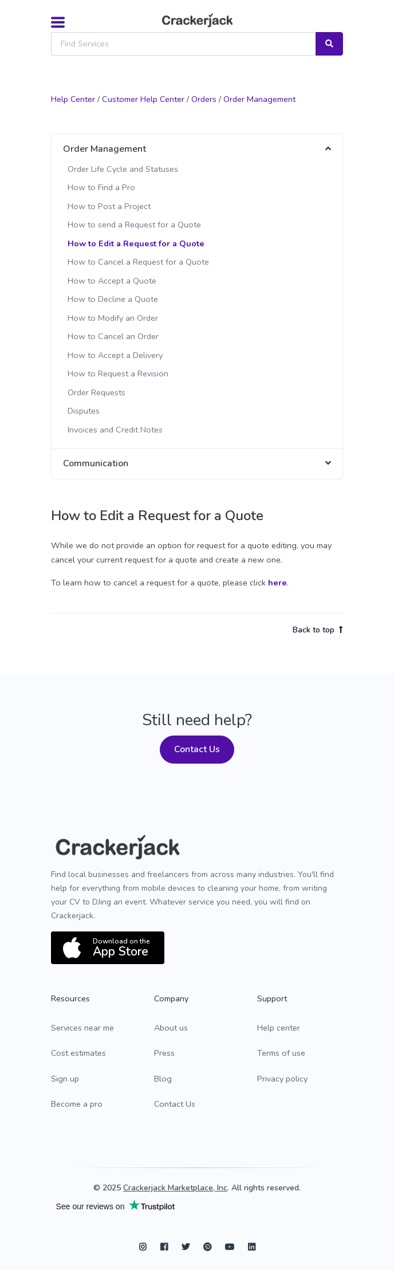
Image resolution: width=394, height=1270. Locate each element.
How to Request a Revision (118, 373)
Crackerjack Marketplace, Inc (175, 1187)
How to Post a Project (109, 206)
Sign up (65, 1078)
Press (164, 1053)
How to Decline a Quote (113, 299)
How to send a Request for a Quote (134, 224)
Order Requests (96, 392)
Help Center (73, 99)
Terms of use (281, 1053)
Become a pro (77, 1104)
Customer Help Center (143, 99)
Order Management (259, 99)
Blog (163, 1078)
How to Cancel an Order (113, 336)
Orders (203, 99)
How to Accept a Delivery (115, 355)
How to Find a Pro (101, 187)
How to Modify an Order (113, 318)
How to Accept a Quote (112, 280)
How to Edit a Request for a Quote (136, 243)
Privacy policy (282, 1078)
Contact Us (197, 749)
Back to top (318, 629)
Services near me (82, 1027)
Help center (278, 1027)
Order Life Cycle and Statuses (123, 169)
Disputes (84, 410)
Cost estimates (78, 1053)
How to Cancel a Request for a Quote (138, 262)
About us (171, 1027)
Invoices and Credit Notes (115, 429)
